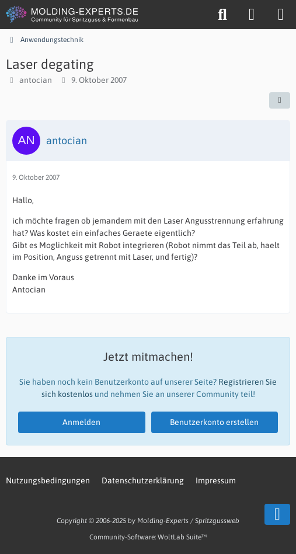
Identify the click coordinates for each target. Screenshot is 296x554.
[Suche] (222, 14)
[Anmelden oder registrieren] (251, 14)
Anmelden (81, 422)
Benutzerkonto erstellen (214, 422)
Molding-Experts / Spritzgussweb (188, 521)
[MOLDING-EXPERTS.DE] (73, 14)
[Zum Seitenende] (277, 514)
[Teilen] (279, 100)
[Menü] (280, 14)
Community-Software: (148, 537)
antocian (35, 80)
